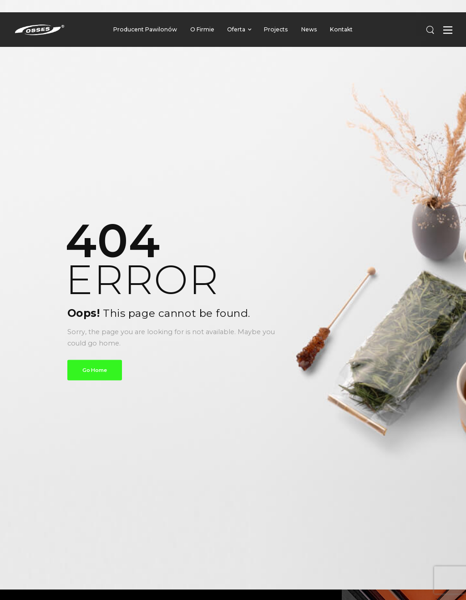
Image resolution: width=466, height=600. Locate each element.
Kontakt (341, 29)
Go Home (94, 369)
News (309, 29)
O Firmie (202, 29)
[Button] (447, 30)
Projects (276, 29)
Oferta (236, 29)
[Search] (430, 29)
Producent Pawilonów (145, 29)
